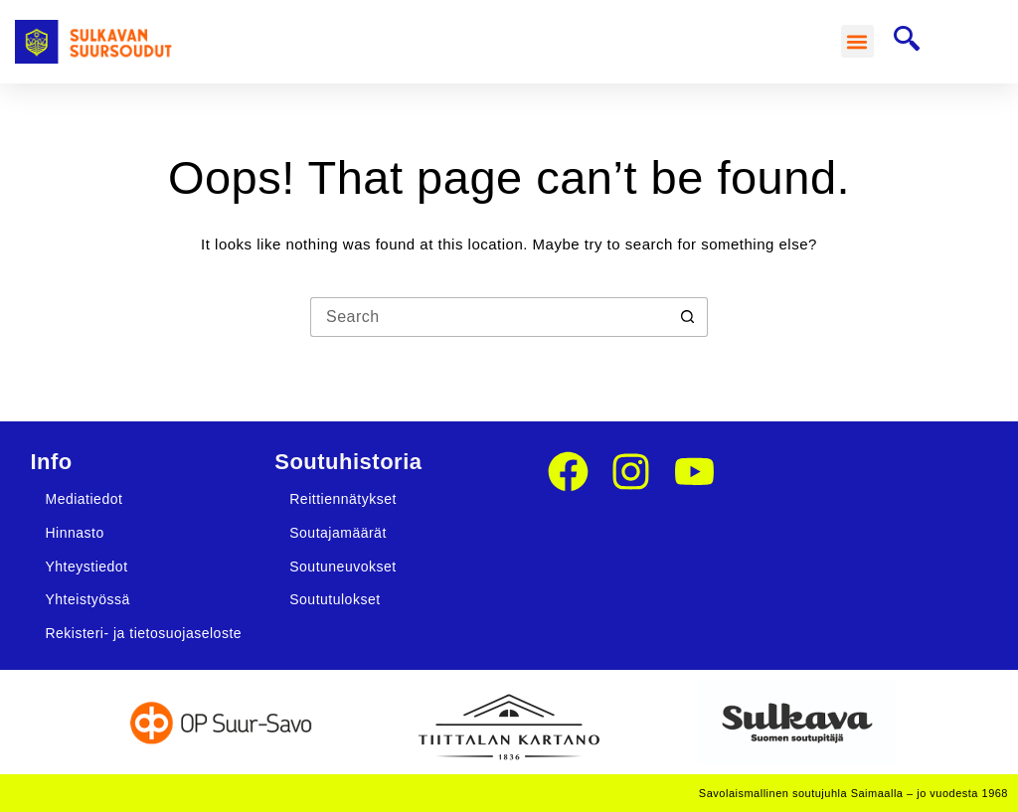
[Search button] (688, 317)
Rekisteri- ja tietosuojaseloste (143, 633)
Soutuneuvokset (342, 566)
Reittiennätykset (343, 499)
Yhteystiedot (86, 566)
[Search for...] (489, 317)
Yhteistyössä (87, 599)
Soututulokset (334, 599)
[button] (857, 41)
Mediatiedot (83, 499)
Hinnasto (74, 533)
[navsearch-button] (907, 41)
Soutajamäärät (338, 533)
